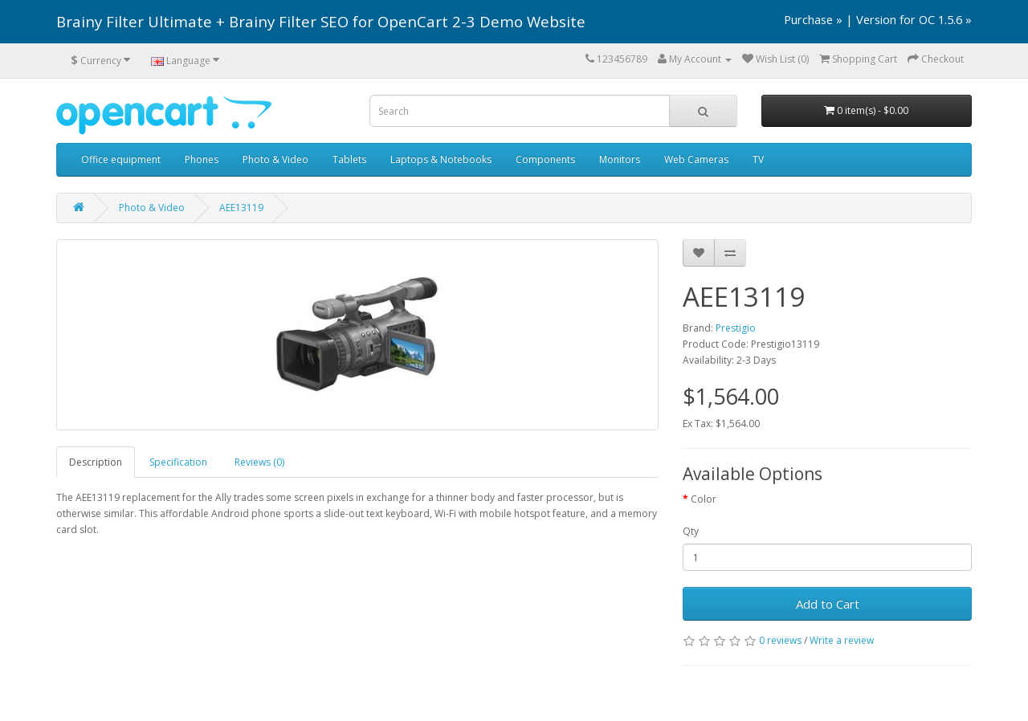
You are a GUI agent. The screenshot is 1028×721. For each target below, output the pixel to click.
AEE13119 (241, 207)
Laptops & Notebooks (441, 159)
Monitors (619, 159)
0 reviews (780, 640)
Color (703, 499)
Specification (178, 462)
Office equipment (121, 159)
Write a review (842, 640)
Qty (691, 531)
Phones (201, 159)
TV (758, 159)
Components (545, 159)
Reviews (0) (259, 462)
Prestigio (736, 328)
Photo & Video (275, 159)
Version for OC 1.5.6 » (914, 19)
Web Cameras (696, 159)
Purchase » (813, 19)
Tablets (349, 159)
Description (95, 462)
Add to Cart (827, 604)
